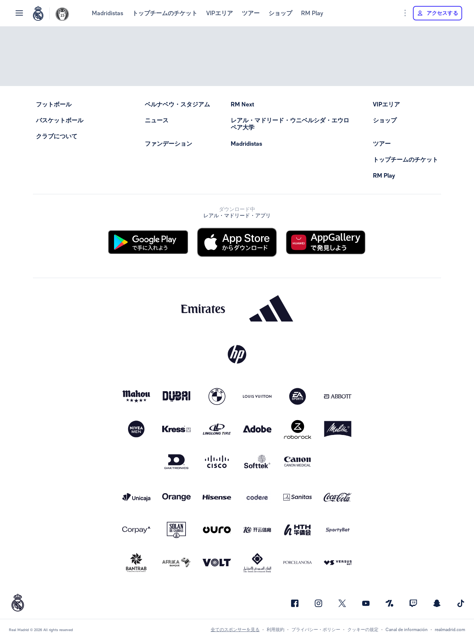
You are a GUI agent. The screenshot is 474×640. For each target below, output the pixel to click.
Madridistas (107, 13)
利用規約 (275, 629)
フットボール (53, 104)
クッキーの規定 (362, 629)
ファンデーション (168, 143)
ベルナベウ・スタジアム (177, 104)
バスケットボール (59, 120)
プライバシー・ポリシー (315, 629)
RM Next (242, 104)
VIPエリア (219, 13)
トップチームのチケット (164, 13)
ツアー (251, 13)
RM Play (312, 13)
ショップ (280, 13)
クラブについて (56, 136)
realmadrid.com (450, 629)
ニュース (156, 120)
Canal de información (406, 629)
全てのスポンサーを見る (235, 629)
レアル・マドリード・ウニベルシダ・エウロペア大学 (290, 124)
